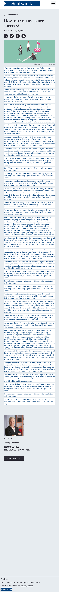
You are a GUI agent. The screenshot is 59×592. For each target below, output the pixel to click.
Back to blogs (11, 15)
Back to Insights (14, 458)
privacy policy (27, 586)
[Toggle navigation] (53, 3)
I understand (6, 589)
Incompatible (11, 447)
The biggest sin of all (17, 450)
